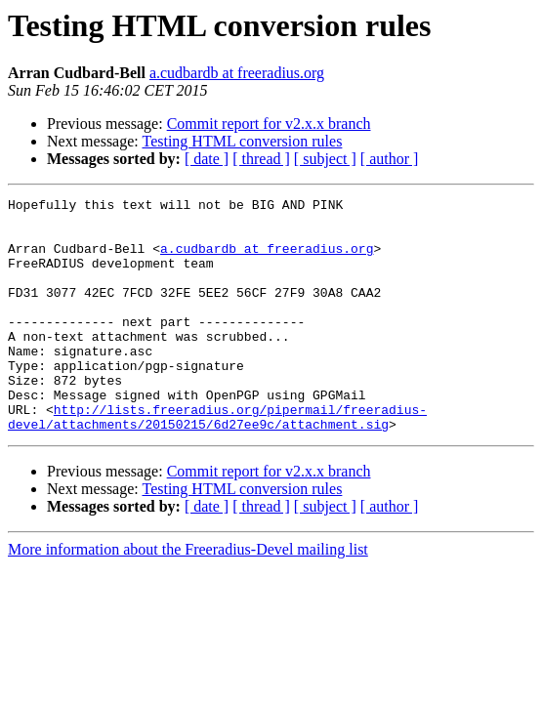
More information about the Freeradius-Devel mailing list (188, 596)
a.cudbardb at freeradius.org (236, 72)
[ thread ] (261, 158)
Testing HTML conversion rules (242, 141)
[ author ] (389, 158)
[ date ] (207, 158)
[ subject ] (325, 158)
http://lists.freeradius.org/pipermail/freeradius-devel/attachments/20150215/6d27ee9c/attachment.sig (217, 461)
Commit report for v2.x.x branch (269, 123)
